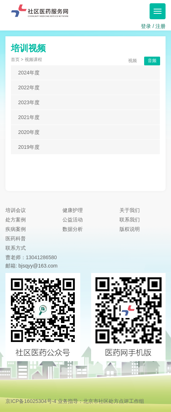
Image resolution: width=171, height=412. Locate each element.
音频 (152, 60)
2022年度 (29, 87)
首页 (15, 59)
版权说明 (129, 229)
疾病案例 (15, 229)
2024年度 (29, 73)
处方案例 (15, 220)
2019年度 (29, 147)
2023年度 (29, 102)
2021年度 (29, 117)
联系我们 (129, 220)
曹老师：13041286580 (31, 257)
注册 (160, 26)
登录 (146, 26)
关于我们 (129, 210)
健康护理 (72, 210)
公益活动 (72, 220)
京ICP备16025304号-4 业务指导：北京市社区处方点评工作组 (74, 401)
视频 (132, 60)
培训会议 (15, 210)
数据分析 (72, 229)
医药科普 (15, 238)
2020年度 (29, 132)
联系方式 (15, 248)
